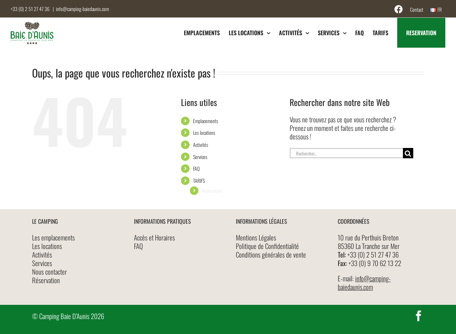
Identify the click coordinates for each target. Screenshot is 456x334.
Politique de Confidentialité (267, 246)
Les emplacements (53, 237)
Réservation (46, 280)
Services (200, 156)
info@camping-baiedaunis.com (82, 8)
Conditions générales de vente (271, 254)
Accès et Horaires (154, 237)
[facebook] (418, 316)
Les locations (204, 132)
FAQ (196, 168)
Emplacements (205, 120)
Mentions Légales (256, 237)
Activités (200, 144)
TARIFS (199, 180)
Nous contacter (49, 271)
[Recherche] (408, 153)
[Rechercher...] (346, 153)
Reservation (212, 190)
